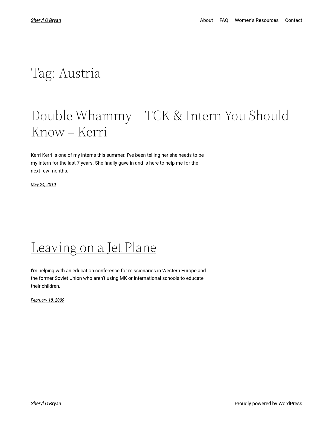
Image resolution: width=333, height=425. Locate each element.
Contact (293, 20)
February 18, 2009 (48, 300)
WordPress (290, 403)
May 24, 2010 (43, 184)
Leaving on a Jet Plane (93, 247)
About (206, 20)
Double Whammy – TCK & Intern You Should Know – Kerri (160, 123)
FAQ (224, 20)
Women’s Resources (256, 20)
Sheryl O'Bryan (46, 20)
